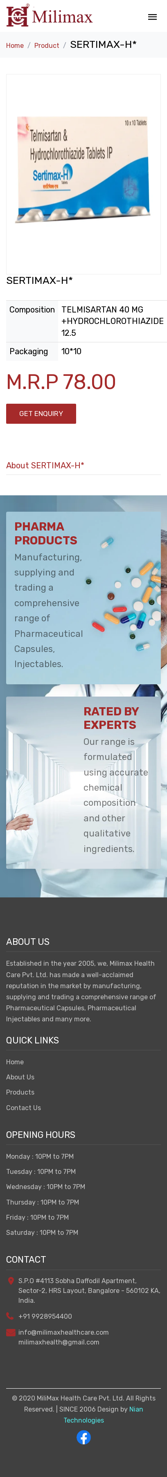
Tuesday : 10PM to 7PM (41, 1172)
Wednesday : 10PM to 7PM (45, 1187)
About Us (20, 1077)
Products (20, 1092)
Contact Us (23, 1108)
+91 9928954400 (45, 1316)
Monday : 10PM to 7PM (40, 1156)
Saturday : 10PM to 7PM (42, 1232)
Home (15, 45)
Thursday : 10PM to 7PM (42, 1202)
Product (46, 45)
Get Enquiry (41, 413)
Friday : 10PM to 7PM (37, 1217)
